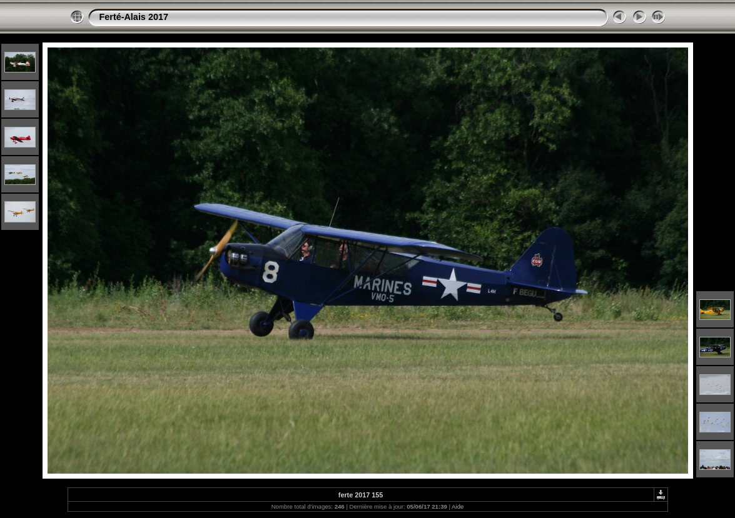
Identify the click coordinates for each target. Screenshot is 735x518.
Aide (458, 506)
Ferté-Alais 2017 (133, 17)
